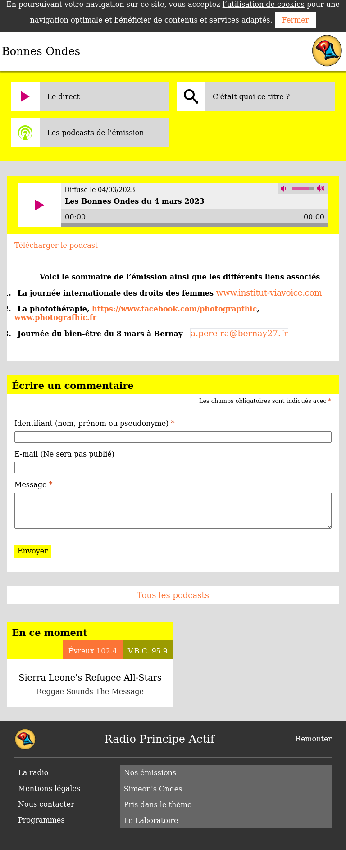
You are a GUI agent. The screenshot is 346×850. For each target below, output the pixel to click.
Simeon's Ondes (153, 789)
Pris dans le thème (158, 804)
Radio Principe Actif (159, 739)
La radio (33, 772)
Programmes (41, 820)
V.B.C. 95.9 (148, 651)
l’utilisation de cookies (264, 4)
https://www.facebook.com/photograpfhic (174, 309)
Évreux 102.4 (92, 651)
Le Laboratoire (151, 820)
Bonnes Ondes (41, 51)
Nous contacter (46, 804)
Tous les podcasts (173, 595)
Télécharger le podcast (56, 245)
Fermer (295, 20)
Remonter (314, 739)
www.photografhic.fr (55, 317)
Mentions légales (49, 788)
